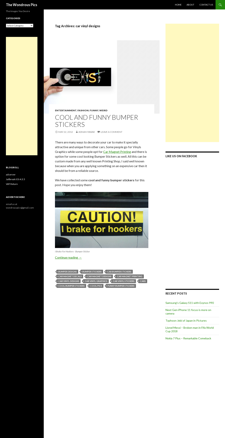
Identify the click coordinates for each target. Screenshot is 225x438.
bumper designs (67, 271)
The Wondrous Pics (21, 5)
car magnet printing (129, 276)
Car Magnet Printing (117, 151)
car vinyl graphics (96, 281)
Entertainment (65, 110)
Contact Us (206, 4)
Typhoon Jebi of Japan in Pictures (186, 320)
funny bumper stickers (121, 286)
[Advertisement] (192, 83)
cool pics (96, 286)
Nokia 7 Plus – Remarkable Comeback (188, 338)
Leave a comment (111, 131)
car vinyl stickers (124, 281)
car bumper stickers (119, 271)
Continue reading (68, 257)
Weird (103, 110)
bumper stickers (92, 271)
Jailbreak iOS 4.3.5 (15, 179)
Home (178, 4)
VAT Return (12, 183)
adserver (11, 174)
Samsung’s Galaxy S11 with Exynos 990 (189, 302)
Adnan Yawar (86, 131)
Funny (94, 110)
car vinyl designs (68, 281)
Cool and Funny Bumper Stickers (96, 120)
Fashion (83, 110)
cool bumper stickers (71, 286)
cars (143, 281)
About (190, 4)
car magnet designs (99, 276)
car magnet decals (70, 276)
